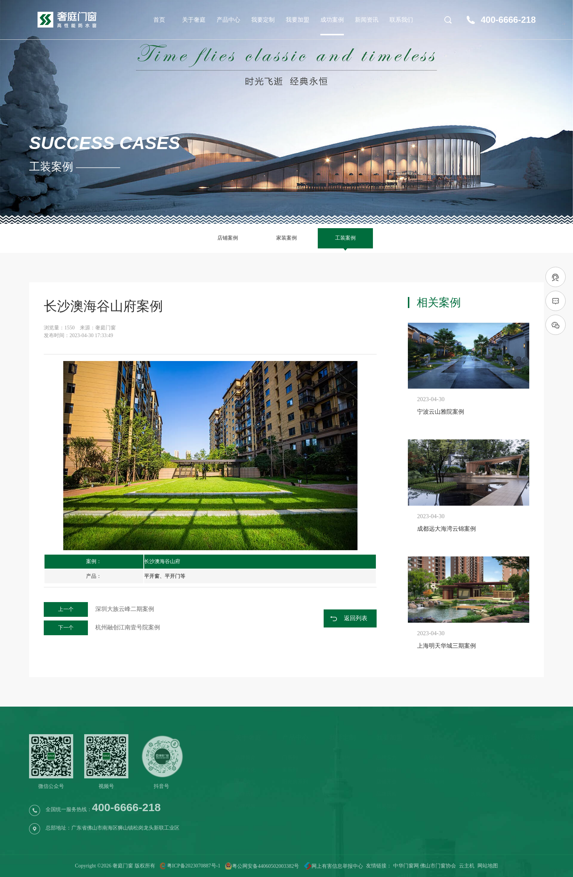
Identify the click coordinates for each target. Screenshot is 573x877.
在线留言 (527, 782)
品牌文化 (245, 769)
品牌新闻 (480, 757)
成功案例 (332, 20)
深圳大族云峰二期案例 (99, 609)
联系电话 (527, 757)
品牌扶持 (386, 769)
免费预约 (339, 757)
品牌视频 (245, 806)
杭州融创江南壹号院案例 (102, 627)
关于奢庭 (194, 20)
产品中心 (228, 20)
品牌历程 (245, 794)
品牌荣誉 (245, 782)
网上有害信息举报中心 (331, 866)
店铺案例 (227, 238)
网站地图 (487, 866)
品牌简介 (245, 757)
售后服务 (339, 782)
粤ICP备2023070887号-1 (193, 866)
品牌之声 (480, 782)
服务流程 (339, 769)
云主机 (466, 866)
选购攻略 (480, 794)
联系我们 (401, 20)
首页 (159, 20)
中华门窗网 (406, 866)
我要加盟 (297, 20)
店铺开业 (386, 782)
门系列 (290, 757)
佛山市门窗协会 (438, 866)
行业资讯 (480, 769)
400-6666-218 (508, 19)
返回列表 (355, 618)
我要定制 (263, 20)
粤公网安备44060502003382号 (262, 866)
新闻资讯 (366, 20)
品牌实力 (386, 757)
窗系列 (290, 769)
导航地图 (527, 769)
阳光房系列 (295, 782)
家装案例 (286, 238)
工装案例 (345, 238)
